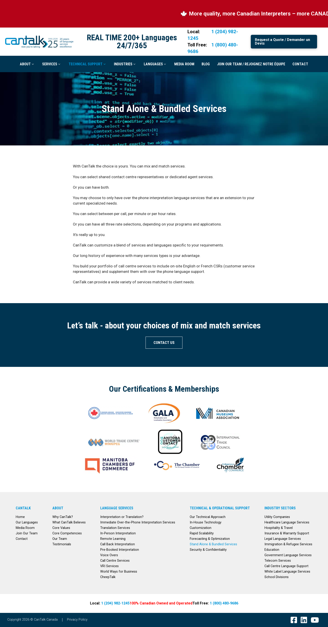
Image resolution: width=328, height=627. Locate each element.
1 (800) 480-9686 (224, 603)
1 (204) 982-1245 (115, 603)
